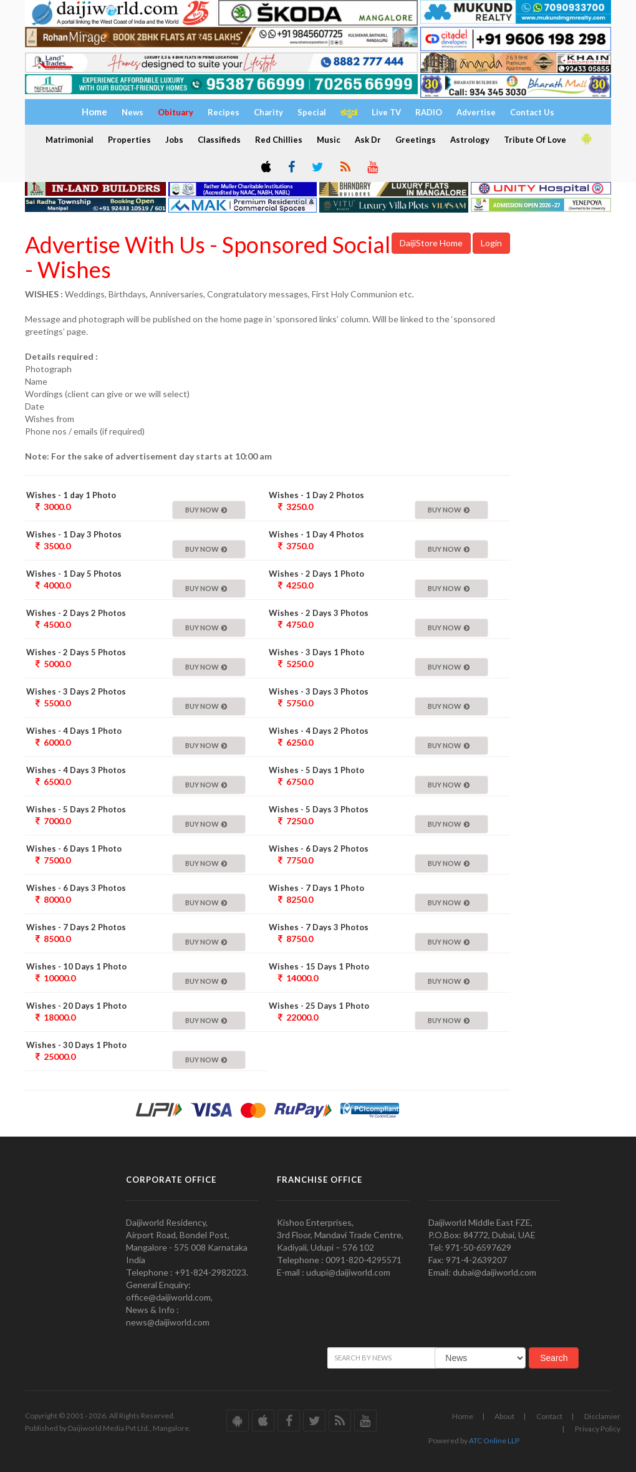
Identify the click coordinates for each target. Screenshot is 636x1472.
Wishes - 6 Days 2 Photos (319, 849)
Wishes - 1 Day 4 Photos (316, 534)
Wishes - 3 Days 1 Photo (316, 652)
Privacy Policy (597, 1428)
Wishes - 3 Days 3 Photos (319, 691)
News (132, 112)
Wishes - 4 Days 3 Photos (76, 770)
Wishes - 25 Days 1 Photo (319, 1006)
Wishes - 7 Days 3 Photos (319, 927)
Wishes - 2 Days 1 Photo (316, 574)
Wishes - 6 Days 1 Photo (74, 849)
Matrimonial (70, 140)
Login (491, 243)
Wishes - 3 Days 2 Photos (76, 691)
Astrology (469, 140)
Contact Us (532, 112)
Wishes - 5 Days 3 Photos (319, 809)
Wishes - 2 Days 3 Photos (319, 613)
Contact (549, 1416)
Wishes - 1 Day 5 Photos (74, 574)
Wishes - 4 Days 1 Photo (74, 731)
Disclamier (602, 1416)
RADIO (428, 112)
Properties (129, 140)
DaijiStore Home (431, 243)
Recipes (223, 112)
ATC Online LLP (494, 1440)
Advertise (476, 112)
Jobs (174, 140)
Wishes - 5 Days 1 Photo (316, 770)
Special (311, 112)
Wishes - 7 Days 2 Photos (76, 927)
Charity (268, 112)
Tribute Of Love (535, 140)
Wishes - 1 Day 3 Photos (74, 534)
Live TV (386, 112)
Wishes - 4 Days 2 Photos (319, 731)
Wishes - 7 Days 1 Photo (316, 888)
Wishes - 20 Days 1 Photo (76, 1006)
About (504, 1416)
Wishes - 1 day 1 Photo (71, 495)
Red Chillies (278, 140)
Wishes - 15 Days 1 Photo (319, 966)
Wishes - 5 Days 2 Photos (76, 809)
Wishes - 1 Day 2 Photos (316, 495)
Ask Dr (368, 140)
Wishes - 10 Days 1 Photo (76, 966)
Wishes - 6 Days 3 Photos (76, 888)
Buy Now (206, 510)
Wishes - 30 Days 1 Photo (76, 1045)
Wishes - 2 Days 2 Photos (76, 613)
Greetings (415, 140)
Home (462, 1416)
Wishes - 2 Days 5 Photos (76, 652)
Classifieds (219, 140)
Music (328, 140)
